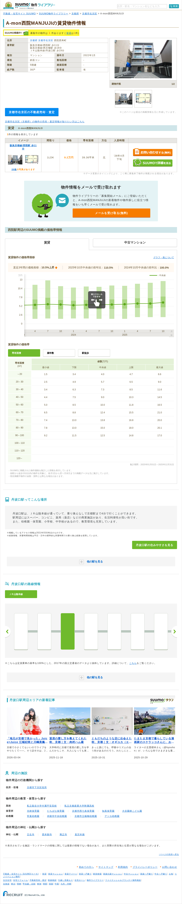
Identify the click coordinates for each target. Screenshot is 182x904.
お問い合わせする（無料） (153, 152)
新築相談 (52, 880)
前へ (8, 632)
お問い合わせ (169, 867)
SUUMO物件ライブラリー (53, 13)
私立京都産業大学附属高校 (79, 805)
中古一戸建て (160, 874)
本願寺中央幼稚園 (57, 816)
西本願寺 (47, 834)
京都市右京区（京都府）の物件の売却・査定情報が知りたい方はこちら (44, 121)
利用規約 (123, 867)
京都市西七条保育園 (83, 811)
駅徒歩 (85, 353)
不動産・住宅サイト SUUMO (19, 13)
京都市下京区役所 (37, 787)
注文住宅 (7, 880)
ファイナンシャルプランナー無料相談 (123, 880)
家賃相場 (97, 874)
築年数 (50, 353)
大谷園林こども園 (132, 811)
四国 (51, 884)
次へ (174, 632)
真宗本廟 (80, 834)
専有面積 (16, 353)
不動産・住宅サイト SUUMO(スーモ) (21, 874)
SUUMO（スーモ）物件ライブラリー (29, 5)
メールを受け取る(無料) (111, 213)
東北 (13, 884)
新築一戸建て (146, 874)
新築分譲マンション (112, 874)
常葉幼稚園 (33, 816)
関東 (19, 884)
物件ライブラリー (95, 880)
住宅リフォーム (20, 880)
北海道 (6, 884)
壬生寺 (30, 834)
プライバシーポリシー (145, 867)
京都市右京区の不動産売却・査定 (32, 112)
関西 (45, 884)
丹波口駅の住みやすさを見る (154, 545)
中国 (57, 884)
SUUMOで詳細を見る (153, 163)
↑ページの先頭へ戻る (169, 854)
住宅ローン (80, 880)
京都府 (75, 13)
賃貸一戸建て (85, 874)
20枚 (13, 169)
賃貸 (68, 33)
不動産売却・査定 (38, 880)
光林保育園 (33, 811)
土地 (171, 874)
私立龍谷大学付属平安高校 (42, 805)
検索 (175, 6)
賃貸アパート (71, 874)
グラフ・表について (163, 257)
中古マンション (131, 874)
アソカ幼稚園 (112, 816)
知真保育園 (108, 811)
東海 (39, 884)
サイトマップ (105, 867)
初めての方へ (86, 867)
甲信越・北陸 (29, 884)
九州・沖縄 (66, 884)
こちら (133, 663)
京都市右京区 (89, 13)
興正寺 (63, 834)
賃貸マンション (55, 874)
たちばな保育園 (55, 811)
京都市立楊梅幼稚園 (86, 816)
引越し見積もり (65, 880)
